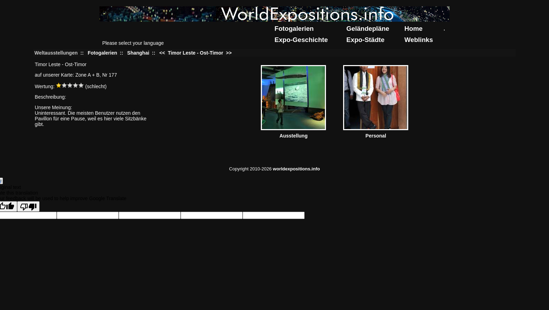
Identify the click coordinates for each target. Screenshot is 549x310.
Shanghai (138, 53)
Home (413, 28)
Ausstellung (293, 136)
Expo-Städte (365, 39)
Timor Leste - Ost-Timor (195, 53)
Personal (376, 136)
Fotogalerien (294, 28)
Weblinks (418, 39)
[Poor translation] (28, 206)
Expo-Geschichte (301, 39)
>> (227, 53)
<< (162, 53)
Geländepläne (367, 28)
